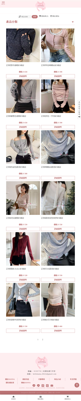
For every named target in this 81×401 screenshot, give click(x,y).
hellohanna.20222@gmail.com (44, 374)
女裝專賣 (22, 388)
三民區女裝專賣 (40, 388)
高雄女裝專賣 (30, 388)
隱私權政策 (10, 383)
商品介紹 (57, 379)
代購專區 (41, 379)
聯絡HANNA (25, 383)
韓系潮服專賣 (50, 388)
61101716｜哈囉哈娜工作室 (44, 371)
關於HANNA (10, 379)
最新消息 (25, 379)
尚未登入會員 (79, 110)
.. (47, 392)
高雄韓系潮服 (60, 388)
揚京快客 (32, 392)
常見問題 (73, 379)
